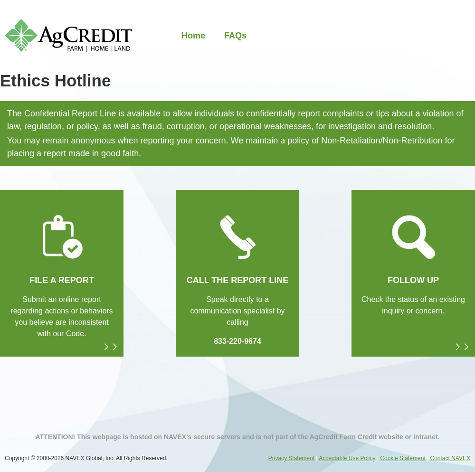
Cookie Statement (402, 458)
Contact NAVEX (450, 458)
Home (193, 35)
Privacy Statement (291, 458)
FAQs (235, 35)
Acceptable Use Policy (347, 458)
